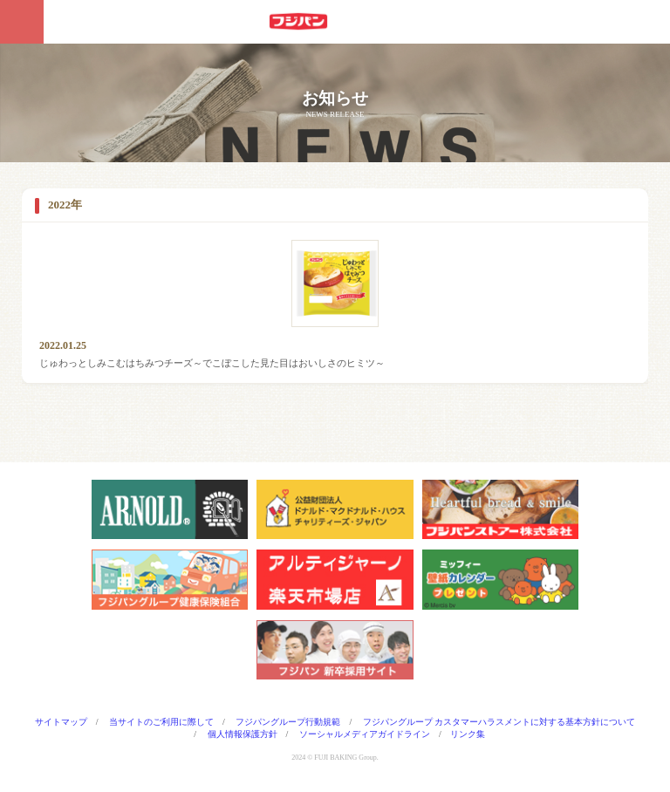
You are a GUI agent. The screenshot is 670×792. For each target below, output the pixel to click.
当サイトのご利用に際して (161, 722)
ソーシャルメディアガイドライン (364, 734)
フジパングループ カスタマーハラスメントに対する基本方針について (499, 722)
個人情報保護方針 (242, 734)
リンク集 (467, 734)
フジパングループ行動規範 (288, 722)
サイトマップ (61, 722)
